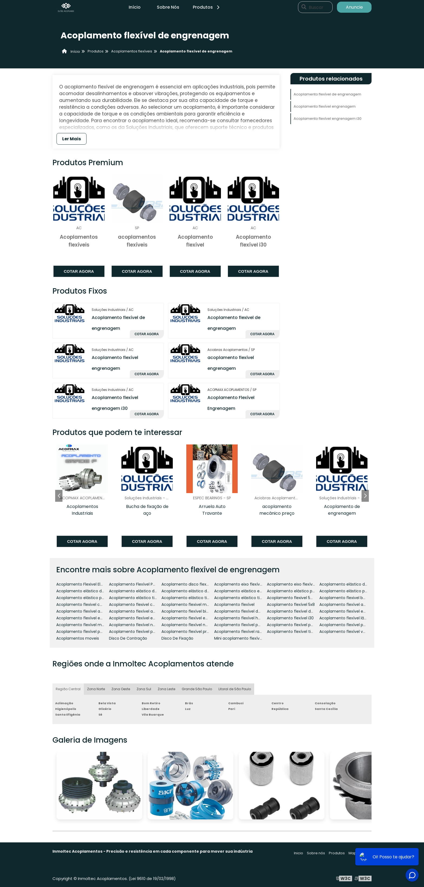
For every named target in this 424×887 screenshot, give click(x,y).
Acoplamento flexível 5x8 (291, 604)
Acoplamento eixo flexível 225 (242, 584)
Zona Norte (96, 689)
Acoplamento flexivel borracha (348, 597)
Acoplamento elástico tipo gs (189, 597)
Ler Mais (71, 139)
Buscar (316, 7)
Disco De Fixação (177, 638)
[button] (365, 496)
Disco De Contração (128, 638)
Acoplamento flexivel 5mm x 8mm (300, 597)
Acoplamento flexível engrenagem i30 (328, 118)
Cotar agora (79, 271)
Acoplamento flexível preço (187, 631)
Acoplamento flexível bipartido (190, 611)
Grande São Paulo (197, 689)
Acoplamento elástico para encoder (301, 591)
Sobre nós (316, 853)
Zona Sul (144, 689)
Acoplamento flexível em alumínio (352, 611)
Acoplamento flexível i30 (290, 618)
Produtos (207, 7)
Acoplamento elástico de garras (86, 591)
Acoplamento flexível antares (137, 611)
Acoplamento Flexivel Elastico (84, 584)
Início (135, 7)
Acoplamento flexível (234, 604)
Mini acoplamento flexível (238, 638)
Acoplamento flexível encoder (85, 618)
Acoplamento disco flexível (187, 584)
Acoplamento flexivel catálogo (85, 604)
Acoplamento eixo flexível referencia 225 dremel (313, 584)
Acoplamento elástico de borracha (352, 584)
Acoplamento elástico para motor (351, 591)
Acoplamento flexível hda (238, 618)
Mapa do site (360, 853)
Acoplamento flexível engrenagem (325, 106)
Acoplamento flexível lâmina (346, 618)
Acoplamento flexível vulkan (346, 631)
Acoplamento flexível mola (81, 624)
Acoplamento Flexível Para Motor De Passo (149, 584)
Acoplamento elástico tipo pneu (244, 597)
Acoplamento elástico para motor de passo (97, 597)
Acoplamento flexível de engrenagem (327, 94)
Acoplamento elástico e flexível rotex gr (252, 591)
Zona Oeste (120, 689)
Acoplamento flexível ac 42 (345, 604)
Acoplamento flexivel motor (187, 604)
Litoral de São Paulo (234, 689)
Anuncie (354, 7)
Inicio (298, 853)
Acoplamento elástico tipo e (136, 597)
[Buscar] (304, 7)
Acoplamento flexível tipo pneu (296, 631)
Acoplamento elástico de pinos (190, 591)
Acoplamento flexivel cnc (133, 604)
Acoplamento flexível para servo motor (93, 631)
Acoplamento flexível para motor (350, 624)
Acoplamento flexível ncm (134, 624)
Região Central (68, 689)
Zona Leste (166, 689)
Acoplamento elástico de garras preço (145, 591)
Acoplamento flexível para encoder (247, 624)
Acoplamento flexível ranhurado (244, 631)
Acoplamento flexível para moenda (300, 624)
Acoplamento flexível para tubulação (144, 631)
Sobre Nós (168, 7)
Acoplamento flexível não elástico (193, 624)
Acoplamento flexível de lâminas (298, 611)
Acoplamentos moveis (77, 638)
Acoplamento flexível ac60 (81, 611)
